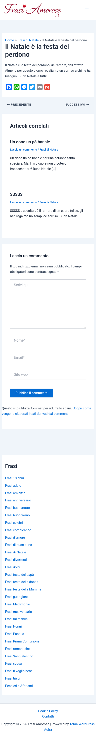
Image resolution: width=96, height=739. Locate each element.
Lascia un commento (23, 149)
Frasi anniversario (18, 500)
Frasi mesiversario (18, 612)
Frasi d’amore (15, 538)
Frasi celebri (14, 523)
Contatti (48, 716)
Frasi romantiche (17, 649)
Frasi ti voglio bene (18, 671)
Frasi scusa (13, 663)
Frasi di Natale (49, 149)
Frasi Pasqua (14, 634)
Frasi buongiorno (17, 515)
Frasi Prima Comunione (22, 641)
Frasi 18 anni (14, 478)
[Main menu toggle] (86, 10)
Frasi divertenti (16, 560)
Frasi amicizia (15, 493)
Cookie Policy (48, 711)
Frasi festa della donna (21, 582)
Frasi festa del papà (19, 575)
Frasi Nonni (13, 626)
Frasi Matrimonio (17, 604)
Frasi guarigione (17, 597)
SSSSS (16, 194)
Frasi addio (13, 486)
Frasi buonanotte (17, 508)
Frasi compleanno (18, 530)
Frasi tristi (12, 678)
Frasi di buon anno (18, 545)
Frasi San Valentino (19, 656)
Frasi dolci (12, 567)
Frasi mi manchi (16, 619)
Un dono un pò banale (30, 141)
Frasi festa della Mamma (23, 589)
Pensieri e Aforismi (19, 686)
